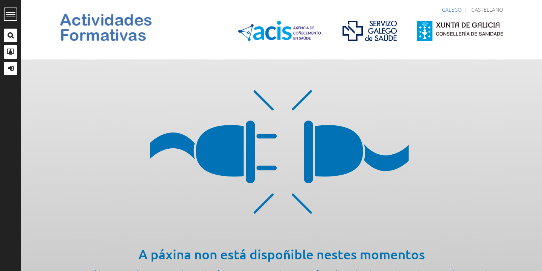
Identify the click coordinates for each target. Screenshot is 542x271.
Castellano (487, 9)
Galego (452, 9)
